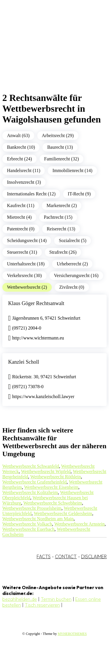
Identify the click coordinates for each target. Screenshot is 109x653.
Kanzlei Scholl (23, 362)
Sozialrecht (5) (72, 240)
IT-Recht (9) (79, 193)
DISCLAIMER (94, 556)
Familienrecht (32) (61, 158)
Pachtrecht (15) (58, 217)
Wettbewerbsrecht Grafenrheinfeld (34, 481)
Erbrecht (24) (19, 158)
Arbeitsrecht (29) (58, 135)
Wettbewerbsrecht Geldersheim (63, 513)
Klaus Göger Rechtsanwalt (36, 303)
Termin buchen (56, 599)
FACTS (44, 556)
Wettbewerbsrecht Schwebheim (52, 502)
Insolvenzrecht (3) (24, 182)
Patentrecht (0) (21, 228)
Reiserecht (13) (61, 228)
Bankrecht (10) (21, 147)
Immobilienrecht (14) (72, 170)
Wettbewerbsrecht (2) (27, 287)
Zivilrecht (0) (71, 287)
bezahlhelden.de (19, 599)
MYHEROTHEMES (72, 634)
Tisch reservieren (42, 605)
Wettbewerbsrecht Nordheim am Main (38, 518)
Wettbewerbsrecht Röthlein (55, 476)
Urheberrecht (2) (72, 263)
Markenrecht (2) (62, 205)
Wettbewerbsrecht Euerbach (28, 529)
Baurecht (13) (60, 147)
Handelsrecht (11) (23, 170)
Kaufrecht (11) (20, 205)
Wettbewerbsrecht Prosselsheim (32, 508)
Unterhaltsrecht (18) (25, 263)
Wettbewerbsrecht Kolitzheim (30, 492)
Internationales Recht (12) (31, 193)
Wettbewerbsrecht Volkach (27, 523)
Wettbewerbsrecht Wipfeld (46, 471)
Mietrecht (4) (19, 217)
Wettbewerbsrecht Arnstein (79, 523)
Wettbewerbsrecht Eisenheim (51, 487)
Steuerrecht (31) (22, 252)
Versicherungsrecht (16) (76, 275)
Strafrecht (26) (63, 252)
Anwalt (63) (18, 135)
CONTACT (66, 556)
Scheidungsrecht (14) (27, 240)
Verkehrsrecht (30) (24, 275)
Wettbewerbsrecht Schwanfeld (30, 466)
